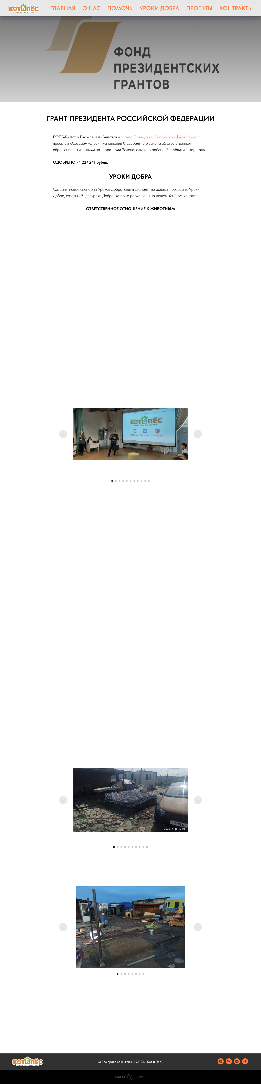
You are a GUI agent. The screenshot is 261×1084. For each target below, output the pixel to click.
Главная (62, 8)
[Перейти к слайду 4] (123, 481)
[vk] (229, 1063)
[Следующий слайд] (198, 434)
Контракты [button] (236, 8)
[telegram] (245, 1063)
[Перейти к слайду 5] (127, 481)
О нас (91, 8)
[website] (221, 1063)
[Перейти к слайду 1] (112, 481)
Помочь (120, 8)
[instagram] (237, 1063)
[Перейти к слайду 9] (141, 481)
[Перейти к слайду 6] (130, 481)
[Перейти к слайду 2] (116, 481)
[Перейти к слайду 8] (138, 481)
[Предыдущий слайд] (63, 434)
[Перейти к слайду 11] (149, 481)
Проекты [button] (199, 8)
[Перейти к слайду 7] (134, 481)
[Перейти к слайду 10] (145, 481)
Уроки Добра (159, 8)
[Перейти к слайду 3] (119, 481)
